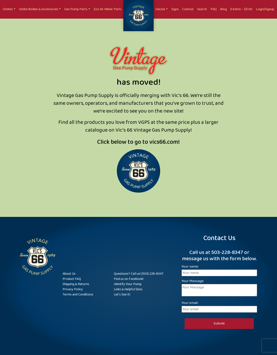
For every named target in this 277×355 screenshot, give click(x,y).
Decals (160, 9)
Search (202, 9)
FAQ (214, 9)
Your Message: (219, 288)
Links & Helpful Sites (128, 289)
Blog (223, 9)
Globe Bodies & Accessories (38, 9)
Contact (188, 9)
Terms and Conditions (78, 294)
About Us (69, 273)
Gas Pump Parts (75, 9)
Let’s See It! (122, 294)
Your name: (219, 270)
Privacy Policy (73, 289)
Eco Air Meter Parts (108, 9)
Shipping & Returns (76, 284)
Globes (8, 9)
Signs (175, 9)
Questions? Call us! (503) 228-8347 (138, 273)
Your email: (219, 306)
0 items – (241, 9)
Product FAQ (72, 279)
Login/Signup (265, 9)
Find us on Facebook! (128, 279)
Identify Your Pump (128, 284)
